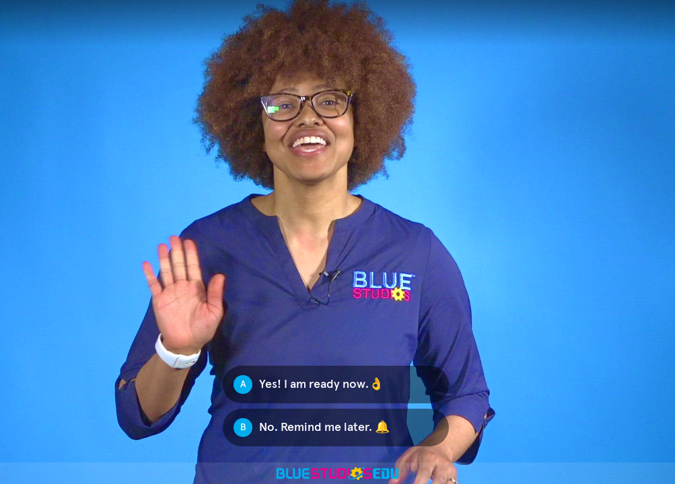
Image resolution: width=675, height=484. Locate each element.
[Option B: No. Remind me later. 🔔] (336, 427)
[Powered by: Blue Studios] (337, 473)
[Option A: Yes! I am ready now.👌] (336, 384)
